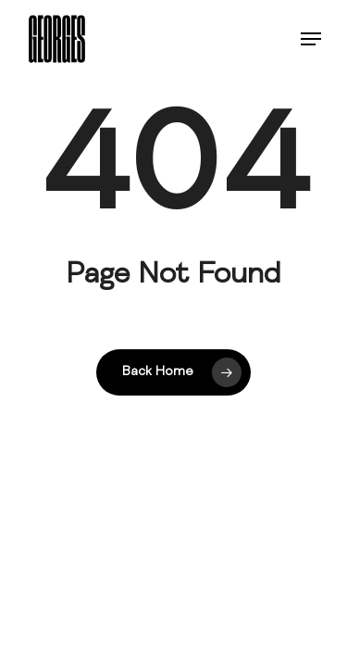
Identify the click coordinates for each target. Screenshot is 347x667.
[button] (311, 39)
